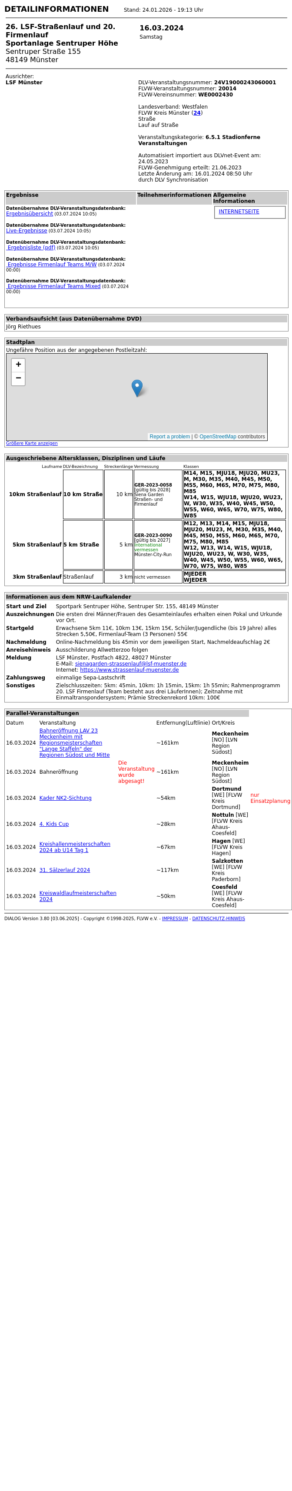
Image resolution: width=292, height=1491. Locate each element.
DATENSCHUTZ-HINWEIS (219, 918)
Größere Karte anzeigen (32, 443)
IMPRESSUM (175, 918)
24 (197, 113)
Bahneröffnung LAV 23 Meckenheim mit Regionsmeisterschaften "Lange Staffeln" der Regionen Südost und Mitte (75, 743)
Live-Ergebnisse (26, 231)
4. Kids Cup (54, 824)
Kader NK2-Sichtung (66, 798)
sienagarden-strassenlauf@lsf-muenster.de (131, 664)
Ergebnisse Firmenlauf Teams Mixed (53, 286)
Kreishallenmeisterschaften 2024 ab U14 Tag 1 (75, 847)
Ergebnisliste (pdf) (31, 248)
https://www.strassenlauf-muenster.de (129, 670)
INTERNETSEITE (239, 212)
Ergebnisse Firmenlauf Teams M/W (51, 265)
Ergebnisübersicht (29, 214)
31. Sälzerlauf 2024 (65, 870)
